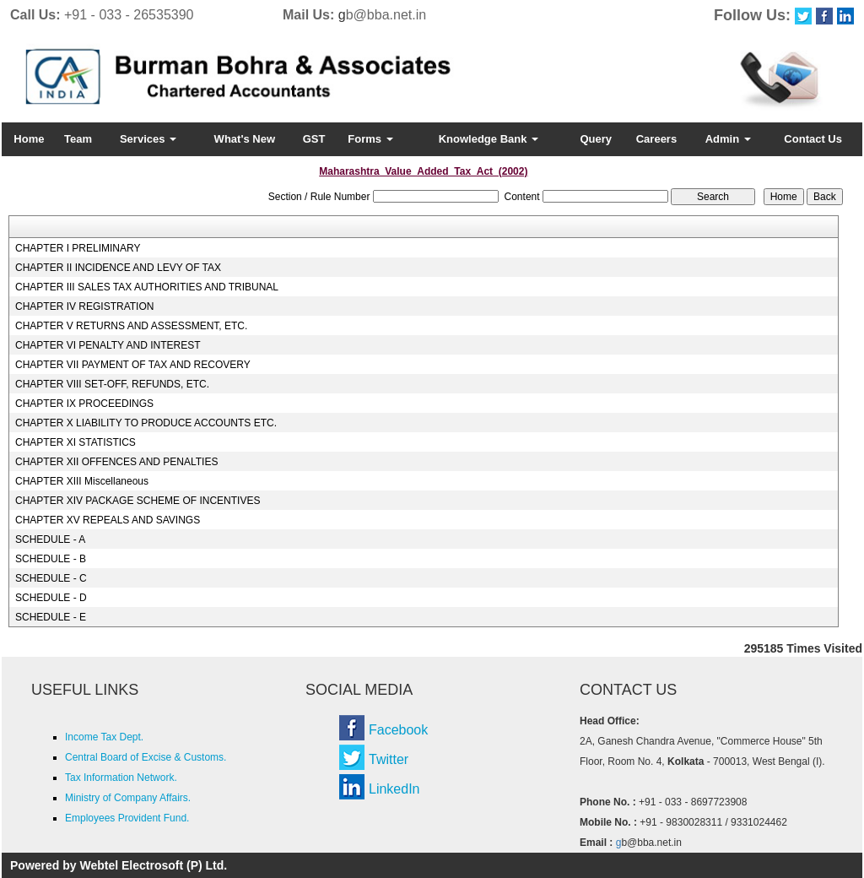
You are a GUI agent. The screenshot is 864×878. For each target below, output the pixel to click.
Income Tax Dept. (104, 737)
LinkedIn (394, 789)
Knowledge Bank (488, 139)
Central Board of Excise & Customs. (145, 757)
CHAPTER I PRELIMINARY (77, 248)
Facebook (398, 730)
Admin (728, 139)
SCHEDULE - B (50, 559)
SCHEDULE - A (50, 539)
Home (29, 139)
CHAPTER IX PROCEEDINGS (84, 403)
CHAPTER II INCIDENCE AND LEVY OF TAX (118, 268)
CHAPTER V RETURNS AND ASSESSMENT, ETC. (131, 326)
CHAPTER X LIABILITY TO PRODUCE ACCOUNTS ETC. (146, 423)
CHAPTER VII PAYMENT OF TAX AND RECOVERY (133, 365)
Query (596, 139)
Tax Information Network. (121, 777)
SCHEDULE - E (50, 617)
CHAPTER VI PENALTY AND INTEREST (108, 345)
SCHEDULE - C (51, 578)
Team (78, 139)
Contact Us (813, 139)
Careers (656, 139)
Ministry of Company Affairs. (128, 798)
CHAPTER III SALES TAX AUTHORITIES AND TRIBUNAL (146, 287)
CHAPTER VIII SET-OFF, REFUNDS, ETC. (112, 384)
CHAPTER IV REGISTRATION (84, 306)
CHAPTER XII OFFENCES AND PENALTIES (117, 462)
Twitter (388, 759)
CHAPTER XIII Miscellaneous (81, 481)
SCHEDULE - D (51, 598)
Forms (370, 139)
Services (148, 139)
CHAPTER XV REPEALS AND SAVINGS (107, 520)
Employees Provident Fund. (127, 818)
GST (314, 139)
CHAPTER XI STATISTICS (75, 442)
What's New (244, 139)
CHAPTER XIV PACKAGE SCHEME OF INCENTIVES (138, 501)
